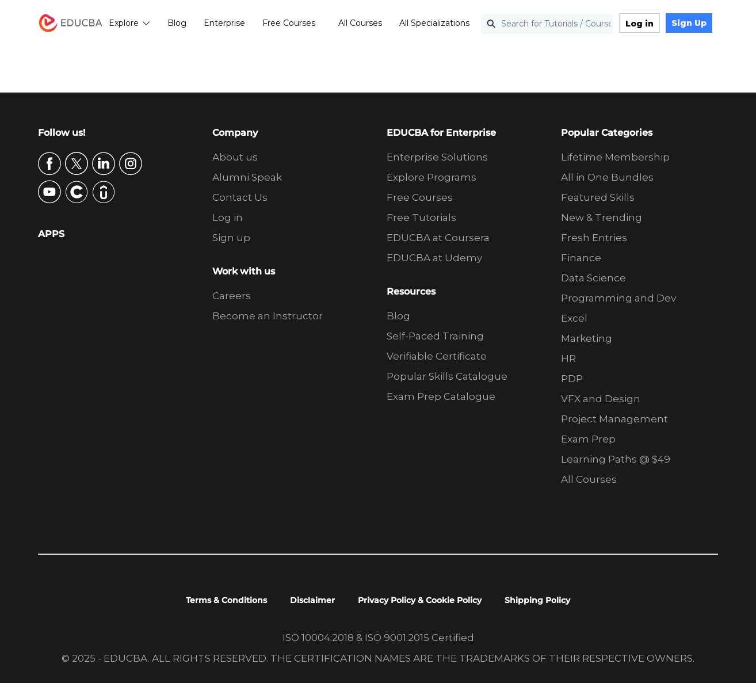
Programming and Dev (618, 298)
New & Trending (601, 217)
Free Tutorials (421, 217)
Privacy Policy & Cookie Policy (420, 600)
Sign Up (689, 23)
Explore (129, 23)
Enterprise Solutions (437, 157)
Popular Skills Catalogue (447, 376)
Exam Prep (588, 439)
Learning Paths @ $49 (615, 459)
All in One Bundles (607, 177)
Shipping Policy (537, 600)
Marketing (586, 338)
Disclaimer (312, 600)
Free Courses (288, 23)
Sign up (231, 237)
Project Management (614, 419)
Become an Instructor (267, 316)
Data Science (593, 278)
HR (568, 358)
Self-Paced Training (435, 336)
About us (235, 157)
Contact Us (240, 197)
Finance (581, 258)
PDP (572, 378)
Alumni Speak (247, 177)
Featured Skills (598, 197)
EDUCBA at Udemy (434, 258)
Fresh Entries (594, 237)
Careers (231, 296)
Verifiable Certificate (437, 356)
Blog (176, 23)
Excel (574, 318)
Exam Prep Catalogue (441, 396)
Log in (639, 23)
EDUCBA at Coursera (438, 237)
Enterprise (224, 23)
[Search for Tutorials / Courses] (547, 24)
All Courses (360, 23)
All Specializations (434, 23)
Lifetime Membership (615, 157)
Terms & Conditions (226, 600)
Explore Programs (431, 177)
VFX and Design (600, 399)
